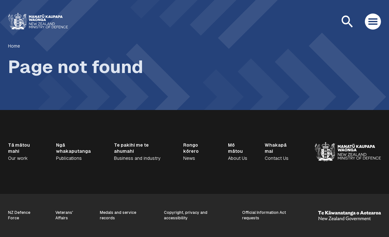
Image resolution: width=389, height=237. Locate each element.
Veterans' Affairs (64, 215)
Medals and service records (118, 215)
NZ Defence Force (19, 215)
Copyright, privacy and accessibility (185, 215)
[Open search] (347, 22)
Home (14, 46)
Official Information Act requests (264, 215)
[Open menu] (373, 22)
